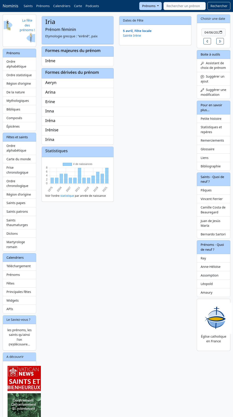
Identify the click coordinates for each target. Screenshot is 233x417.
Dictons (12, 233)
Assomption (210, 275)
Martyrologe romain (15, 244)
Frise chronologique (17, 169)
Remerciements (212, 140)
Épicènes (13, 126)
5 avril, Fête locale (137, 31)
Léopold (207, 284)
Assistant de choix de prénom (213, 65)
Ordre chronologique (17, 183)
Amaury (206, 292)
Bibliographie (211, 166)
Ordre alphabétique (16, 63)
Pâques (206, 190)
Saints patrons (17, 211)
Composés (14, 118)
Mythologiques (17, 100)
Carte (78, 6)
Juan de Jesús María (210, 223)
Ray (203, 258)
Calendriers (61, 6)
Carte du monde (18, 159)
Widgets (12, 300)
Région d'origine (18, 83)
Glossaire (207, 149)
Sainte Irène (132, 35)
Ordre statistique (19, 75)
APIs (9, 309)
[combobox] (184, 6)
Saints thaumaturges (17, 222)
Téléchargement (18, 266)
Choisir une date (213, 18)
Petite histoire (211, 118)
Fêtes (10, 283)
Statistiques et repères (211, 129)
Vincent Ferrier (212, 199)
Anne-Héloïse (211, 267)
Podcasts (92, 6)
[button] (207, 41)
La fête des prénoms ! (27, 25)
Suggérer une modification (213, 92)
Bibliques (13, 109)
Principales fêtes (18, 292)
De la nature (15, 92)
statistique (67, 196)
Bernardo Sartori (213, 234)
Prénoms (43, 6)
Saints (28, 6)
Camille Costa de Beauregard (213, 209)
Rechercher (218, 6)
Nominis (10, 5)
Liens (204, 158)
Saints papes (15, 203)
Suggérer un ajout (212, 78)
